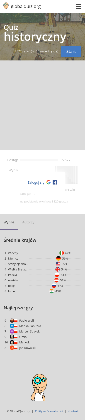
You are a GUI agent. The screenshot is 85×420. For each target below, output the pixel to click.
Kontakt (73, 411)
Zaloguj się (35, 182)
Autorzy (28, 222)
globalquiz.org (26, 6)
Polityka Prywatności (49, 411)
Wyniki (9, 222)
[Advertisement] (42, 105)
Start (71, 51)
